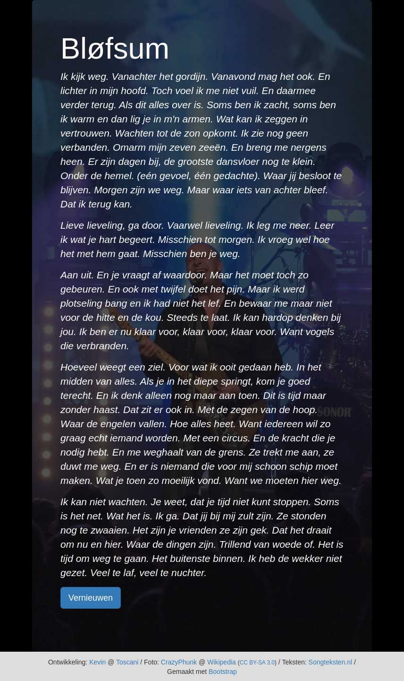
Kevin (97, 662)
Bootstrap (223, 671)
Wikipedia (221, 662)
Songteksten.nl (331, 662)
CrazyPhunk (179, 662)
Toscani (127, 662)
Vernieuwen (90, 598)
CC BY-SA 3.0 (257, 662)
